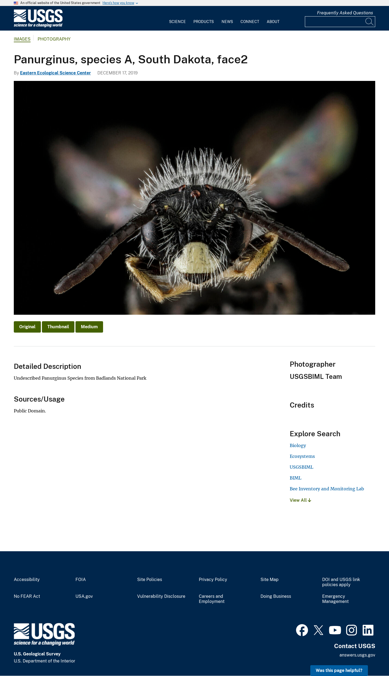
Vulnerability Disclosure (161, 596)
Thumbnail (58, 326)
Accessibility (27, 579)
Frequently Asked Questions (345, 12)
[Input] (340, 21)
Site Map (270, 579)
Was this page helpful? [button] (339, 670)
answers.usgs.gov (357, 655)
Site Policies (149, 579)
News (227, 21)
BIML (295, 478)
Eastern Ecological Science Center (55, 73)
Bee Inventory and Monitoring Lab (327, 488)
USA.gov (84, 596)
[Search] (369, 21)
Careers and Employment (212, 599)
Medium (89, 326)
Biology (298, 445)
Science (177, 21)
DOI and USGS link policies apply (341, 582)
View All (300, 500)
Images (22, 39)
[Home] (38, 26)
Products (203, 21)
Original (27, 326)
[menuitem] (177, 18)
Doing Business (276, 596)
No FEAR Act (27, 596)
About (273, 21)
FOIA (80, 579)
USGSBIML (301, 467)
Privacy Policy (213, 579)
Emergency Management (335, 599)
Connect (249, 21)
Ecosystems (302, 456)
